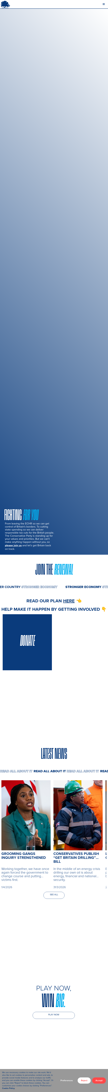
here (69, 600)
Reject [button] (84, 1080)
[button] (104, 4)
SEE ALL (54, 894)
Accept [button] (99, 1080)
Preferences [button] (66, 1080)
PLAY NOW (53, 1014)
